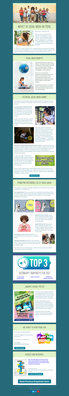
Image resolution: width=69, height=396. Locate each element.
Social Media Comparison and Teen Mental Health (38, 362)
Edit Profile (39, 387)
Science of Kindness (35, 276)
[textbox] (44, 38)
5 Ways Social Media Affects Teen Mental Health (38, 361)
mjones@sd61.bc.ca (21, 386)
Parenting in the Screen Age (34, 363)
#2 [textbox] (34, 276)
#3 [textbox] (48, 277)
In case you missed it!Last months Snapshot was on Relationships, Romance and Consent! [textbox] (40, 365)
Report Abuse (30, 387)
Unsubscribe (35, 387)
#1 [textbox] (20, 277)
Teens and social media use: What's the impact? (38, 359)
